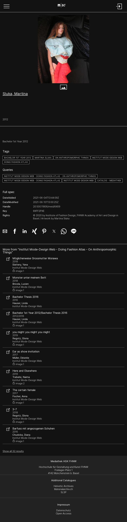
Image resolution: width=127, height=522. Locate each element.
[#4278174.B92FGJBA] (63, 49)
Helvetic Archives (63, 486)
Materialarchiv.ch (63, 489)
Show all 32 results (13, 451)
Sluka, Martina (15, 94)
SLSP (63, 492)
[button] (6, 6)
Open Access (63, 513)
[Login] (119, 9)
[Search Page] (63, 5)
